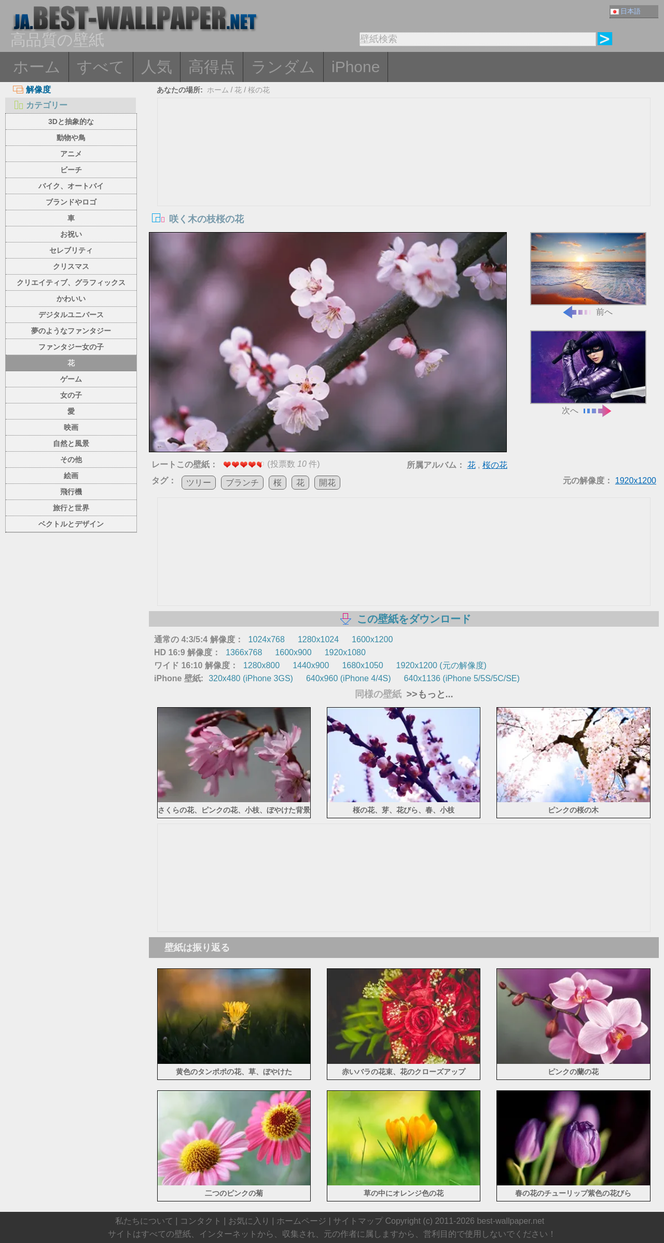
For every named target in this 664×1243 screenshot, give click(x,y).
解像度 (32, 89)
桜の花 (259, 90)
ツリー (198, 482)
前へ (588, 274)
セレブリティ (71, 250)
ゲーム (71, 379)
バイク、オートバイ (71, 186)
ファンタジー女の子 (71, 347)
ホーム (37, 66)
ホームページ (301, 1221)
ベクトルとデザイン (71, 524)
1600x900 (293, 652)
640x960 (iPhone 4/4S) (348, 678)
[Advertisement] (404, 176)
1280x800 (261, 665)
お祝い (71, 234)
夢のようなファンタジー (71, 331)
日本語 (626, 11)
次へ (588, 372)
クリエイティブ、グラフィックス (71, 282)
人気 (156, 66)
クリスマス (71, 266)
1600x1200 (372, 639)
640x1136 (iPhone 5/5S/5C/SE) (462, 678)
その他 (71, 459)
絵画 (71, 475)
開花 (327, 482)
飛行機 (71, 492)
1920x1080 (345, 652)
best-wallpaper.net (510, 1221)
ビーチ (71, 170)
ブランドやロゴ (71, 202)
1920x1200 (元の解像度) (441, 665)
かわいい (71, 298)
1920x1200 (635, 480)
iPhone (355, 66)
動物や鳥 (71, 137)
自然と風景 (71, 443)
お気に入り (249, 1221)
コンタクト (201, 1221)
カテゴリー (40, 105)
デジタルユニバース (71, 314)
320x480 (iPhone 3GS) (251, 678)
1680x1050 (362, 665)
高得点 (211, 66)
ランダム (283, 66)
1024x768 (266, 639)
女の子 (71, 395)
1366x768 (244, 652)
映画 (71, 427)
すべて (101, 66)
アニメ (71, 154)
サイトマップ (358, 1221)
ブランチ (242, 482)
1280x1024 (318, 639)
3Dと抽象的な (71, 121)
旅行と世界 (71, 508)
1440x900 (311, 665)
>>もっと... (428, 694)
